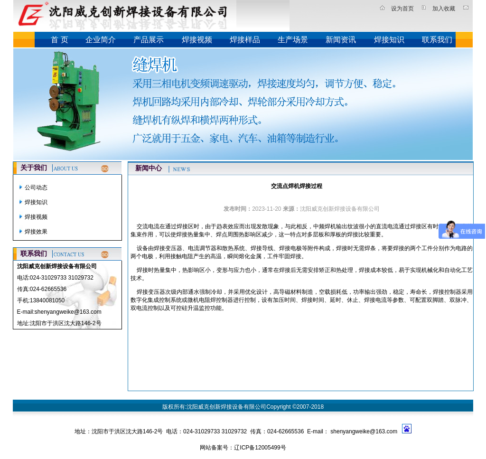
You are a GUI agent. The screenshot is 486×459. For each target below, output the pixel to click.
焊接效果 (36, 231)
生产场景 (293, 40)
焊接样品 (245, 40)
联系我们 (437, 40)
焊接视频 (197, 40)
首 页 (59, 40)
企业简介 (100, 40)
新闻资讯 (341, 40)
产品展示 (148, 40)
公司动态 (36, 187)
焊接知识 (389, 40)
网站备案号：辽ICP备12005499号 (243, 447)
